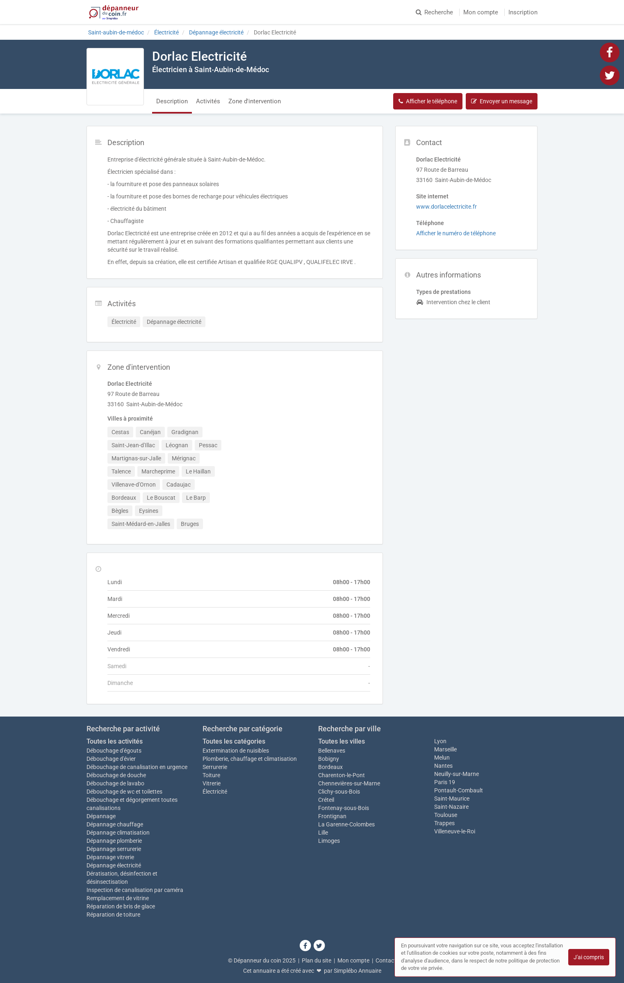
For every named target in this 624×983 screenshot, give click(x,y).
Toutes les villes (341, 741)
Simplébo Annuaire (357, 970)
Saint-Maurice (451, 798)
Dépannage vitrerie (110, 857)
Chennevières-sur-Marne (349, 783)
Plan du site (316, 960)
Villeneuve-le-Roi (454, 831)
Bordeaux (330, 767)
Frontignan (332, 816)
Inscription (522, 12)
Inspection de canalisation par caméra (135, 890)
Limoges (329, 840)
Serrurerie (215, 767)
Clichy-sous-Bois (339, 791)
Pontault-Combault (458, 790)
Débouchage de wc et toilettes (124, 791)
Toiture (211, 775)
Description (172, 101)
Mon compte (480, 12)
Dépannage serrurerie (114, 849)
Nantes (443, 765)
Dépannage (101, 816)
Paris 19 (444, 782)
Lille (323, 832)
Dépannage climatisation (118, 832)
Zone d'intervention (254, 101)
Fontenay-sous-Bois (343, 808)
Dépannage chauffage (115, 824)
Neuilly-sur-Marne (456, 774)
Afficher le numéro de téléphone (456, 233)
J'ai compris (589, 957)
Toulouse (445, 815)
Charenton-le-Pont (341, 775)
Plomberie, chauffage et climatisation (250, 758)
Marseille (445, 749)
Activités (208, 101)
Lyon (440, 741)
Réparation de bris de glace (121, 906)
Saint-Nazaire (451, 806)
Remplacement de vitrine (118, 898)
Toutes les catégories (234, 741)
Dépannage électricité (114, 865)
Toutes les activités (115, 741)
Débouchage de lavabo (115, 783)
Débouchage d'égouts (114, 750)
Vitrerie (212, 783)
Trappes (444, 823)
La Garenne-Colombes (346, 824)
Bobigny (328, 758)
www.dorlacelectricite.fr (446, 206)
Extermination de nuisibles (236, 750)
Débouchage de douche (116, 775)
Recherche (434, 12)
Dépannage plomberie (114, 840)
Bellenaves (331, 750)
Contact (386, 960)
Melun (442, 757)
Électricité (215, 791)
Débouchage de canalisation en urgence (137, 767)
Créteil (326, 799)
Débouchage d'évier (111, 758)
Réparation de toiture (113, 914)
